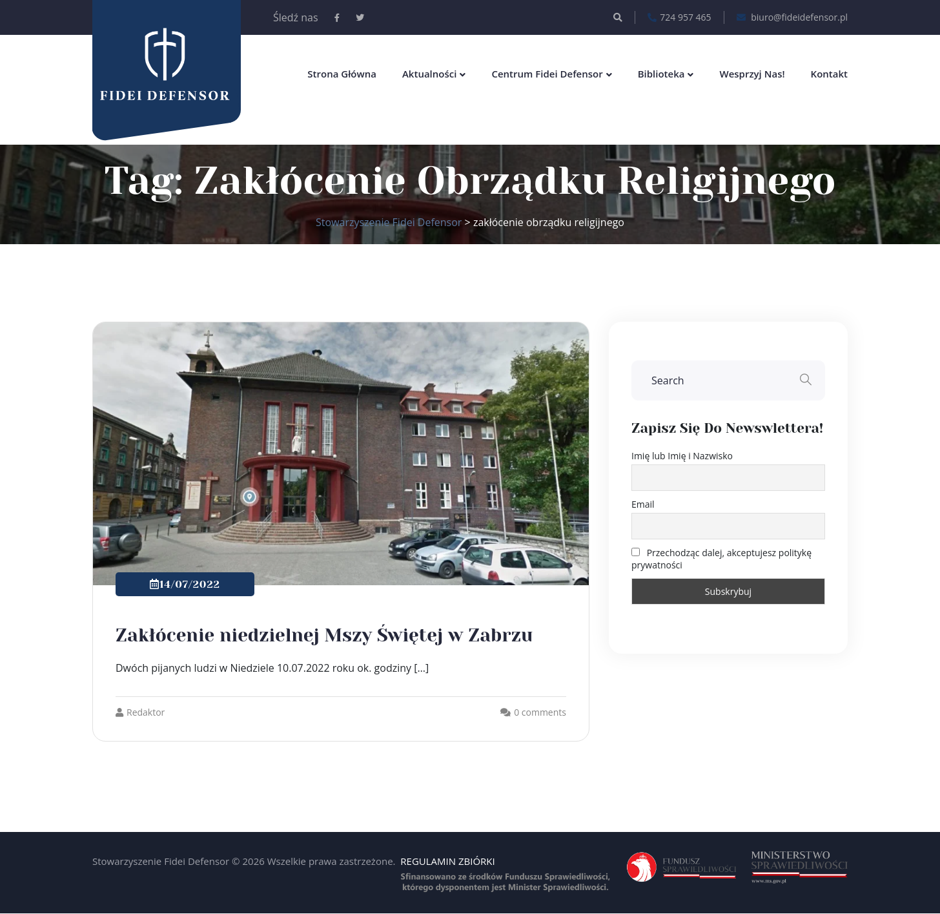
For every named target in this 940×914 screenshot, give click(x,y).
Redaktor (140, 712)
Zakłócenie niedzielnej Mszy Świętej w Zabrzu (324, 635)
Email (643, 504)
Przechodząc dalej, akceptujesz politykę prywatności (721, 558)
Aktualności (429, 73)
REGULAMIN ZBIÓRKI (447, 861)
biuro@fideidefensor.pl (792, 17)
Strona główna (341, 73)
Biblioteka (661, 73)
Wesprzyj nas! (751, 73)
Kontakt (829, 73)
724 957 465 (679, 17)
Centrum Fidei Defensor (546, 73)
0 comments (540, 712)
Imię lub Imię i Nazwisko (682, 456)
